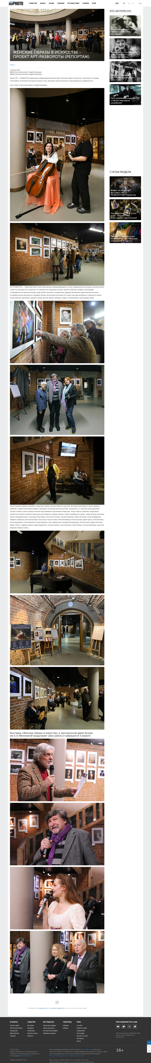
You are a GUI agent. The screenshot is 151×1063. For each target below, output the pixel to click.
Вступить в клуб (82, 1036)
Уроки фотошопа (48, 1028)
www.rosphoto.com (128, 1035)
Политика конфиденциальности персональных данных (66, 1056)
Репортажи (31, 1030)
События (33, 3)
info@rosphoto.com (27, 1056)
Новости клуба (82, 1028)
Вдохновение (14, 1033)
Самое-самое (14, 1025)
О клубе (79, 1025)
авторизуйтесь (42, 1008)
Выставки (30, 1025)
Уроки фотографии (49, 1025)
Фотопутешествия (16, 1028)
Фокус (43, 3)
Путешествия (73, 3)
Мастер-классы (32, 1033)
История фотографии (50, 1030)
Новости (30, 1036)
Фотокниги (80, 1038)
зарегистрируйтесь (58, 1008)
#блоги (12, 65)
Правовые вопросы (49, 1033)
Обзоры (65, 1028)
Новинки (66, 1025)
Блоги (79, 1041)
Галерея (85, 3)
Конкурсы (30, 1028)
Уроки (51, 3)
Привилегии (81, 1030)
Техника (60, 3)
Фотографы (81, 1033)
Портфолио (14, 1030)
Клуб (94, 3)
